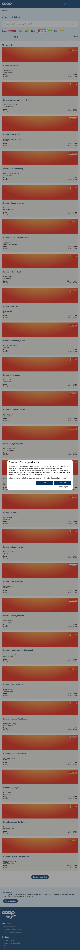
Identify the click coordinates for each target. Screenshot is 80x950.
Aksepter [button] (62, 482)
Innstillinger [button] (63, 487)
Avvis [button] (44, 482)
